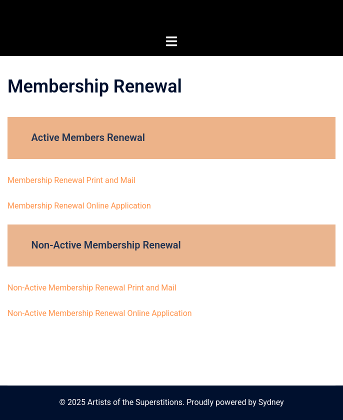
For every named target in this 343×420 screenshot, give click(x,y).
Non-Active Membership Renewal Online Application (100, 313)
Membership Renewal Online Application (79, 205)
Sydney (271, 402)
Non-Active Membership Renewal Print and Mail (92, 287)
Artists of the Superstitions (171, 17)
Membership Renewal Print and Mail (72, 180)
